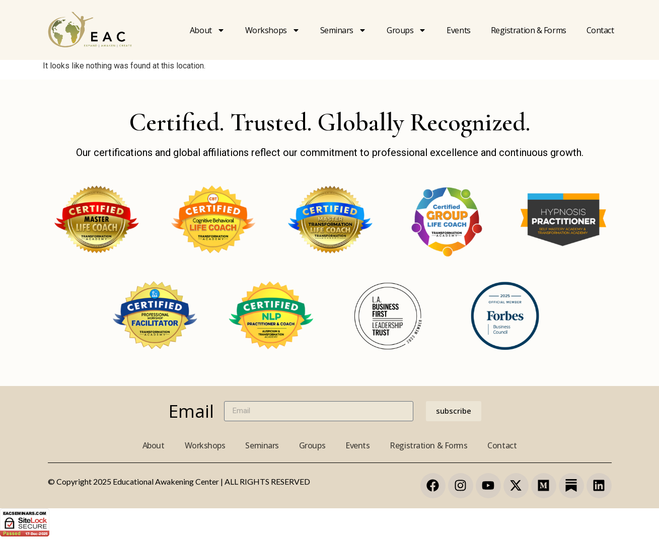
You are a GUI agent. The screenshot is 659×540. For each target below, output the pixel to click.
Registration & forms (528, 30)
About (207, 30)
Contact (600, 30)
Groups (406, 30)
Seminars (343, 30)
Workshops (272, 30)
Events (458, 30)
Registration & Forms (428, 445)
